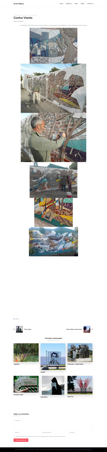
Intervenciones (18, 15)
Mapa (76, 3)
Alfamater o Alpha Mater (75, 364)
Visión (82, 3)
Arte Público (19, 4)
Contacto (90, 3)
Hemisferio (44, 397)
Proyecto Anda (18, 395)
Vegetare (16, 364)
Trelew (17, 319)
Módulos (69, 3)
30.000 (43, 372)
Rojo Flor (70, 397)
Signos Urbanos (33, 15)
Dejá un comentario (18, 21)
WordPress (89, 449)
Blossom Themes (73, 449)
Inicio (61, 3)
